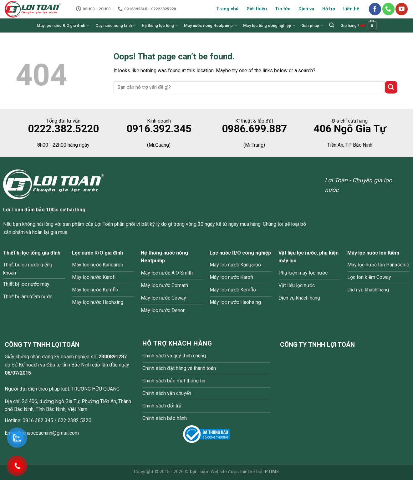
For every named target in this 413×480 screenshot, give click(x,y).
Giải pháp (312, 25)
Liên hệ (351, 9)
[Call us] (388, 9)
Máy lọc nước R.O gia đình (63, 25)
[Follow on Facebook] (375, 9)
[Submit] (391, 87)
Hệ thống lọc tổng (160, 25)
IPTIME (271, 471)
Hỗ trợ (328, 9)
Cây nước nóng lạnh (115, 25)
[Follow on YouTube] (401, 9)
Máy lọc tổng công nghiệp (269, 25)
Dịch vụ (306, 9)
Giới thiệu (257, 9)
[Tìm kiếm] (331, 25)
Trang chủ (227, 9)
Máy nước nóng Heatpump (210, 25)
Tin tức (282, 9)
